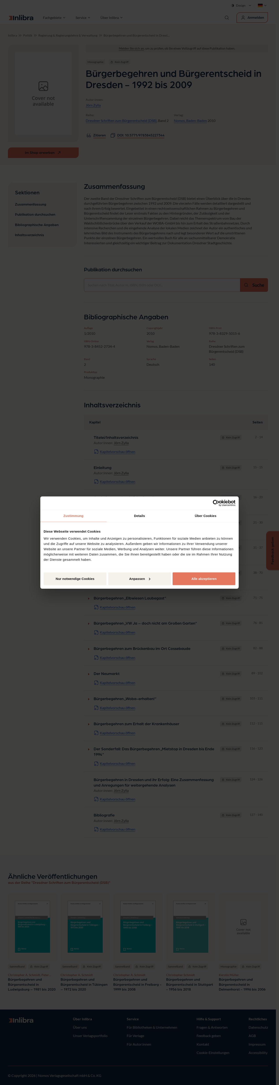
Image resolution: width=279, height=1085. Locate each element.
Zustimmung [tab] (73, 516)
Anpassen (139, 578)
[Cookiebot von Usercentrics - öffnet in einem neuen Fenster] (216, 503)
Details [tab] (139, 516)
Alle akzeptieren (203, 578)
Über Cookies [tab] (205, 516)
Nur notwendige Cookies (75, 578)
